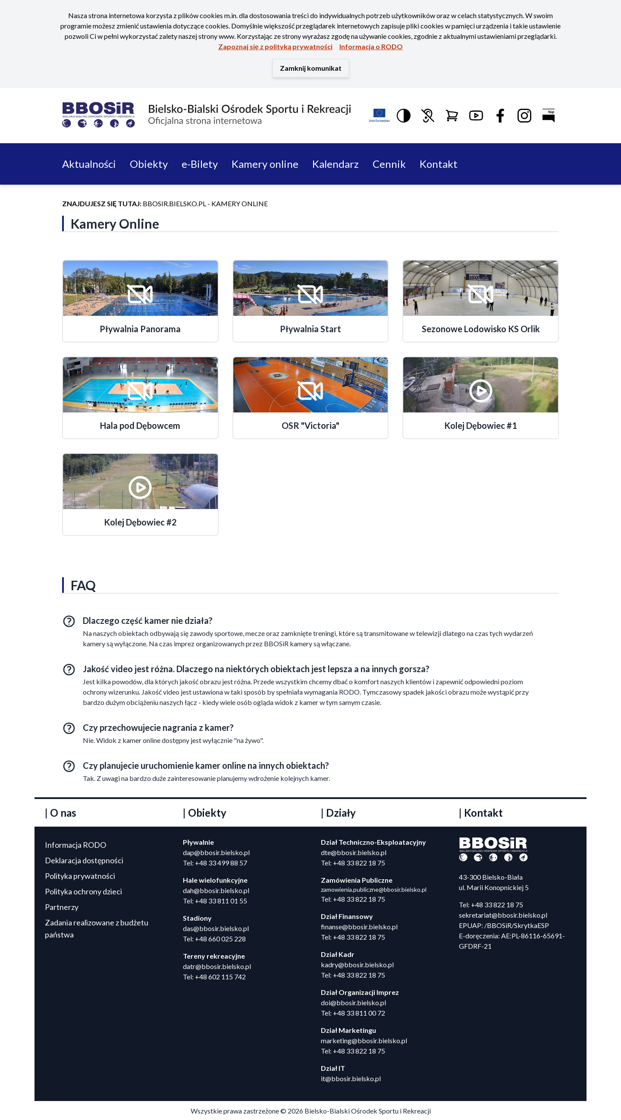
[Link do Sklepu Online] (452, 116)
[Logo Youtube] (476, 116)
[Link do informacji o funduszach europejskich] (379, 116)
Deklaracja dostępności (84, 860)
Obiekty (149, 163)
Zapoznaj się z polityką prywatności (275, 46)
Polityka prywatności (80, 876)
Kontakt (439, 163)
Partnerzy (61, 907)
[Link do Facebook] (500, 116)
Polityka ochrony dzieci (83, 891)
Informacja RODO (75, 844)
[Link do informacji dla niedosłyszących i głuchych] (427, 116)
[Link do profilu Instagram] (524, 116)
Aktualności (89, 163)
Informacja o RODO (371, 46)
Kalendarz (335, 163)
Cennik (389, 163)
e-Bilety (200, 163)
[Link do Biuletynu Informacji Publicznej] (548, 116)
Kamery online (265, 163)
